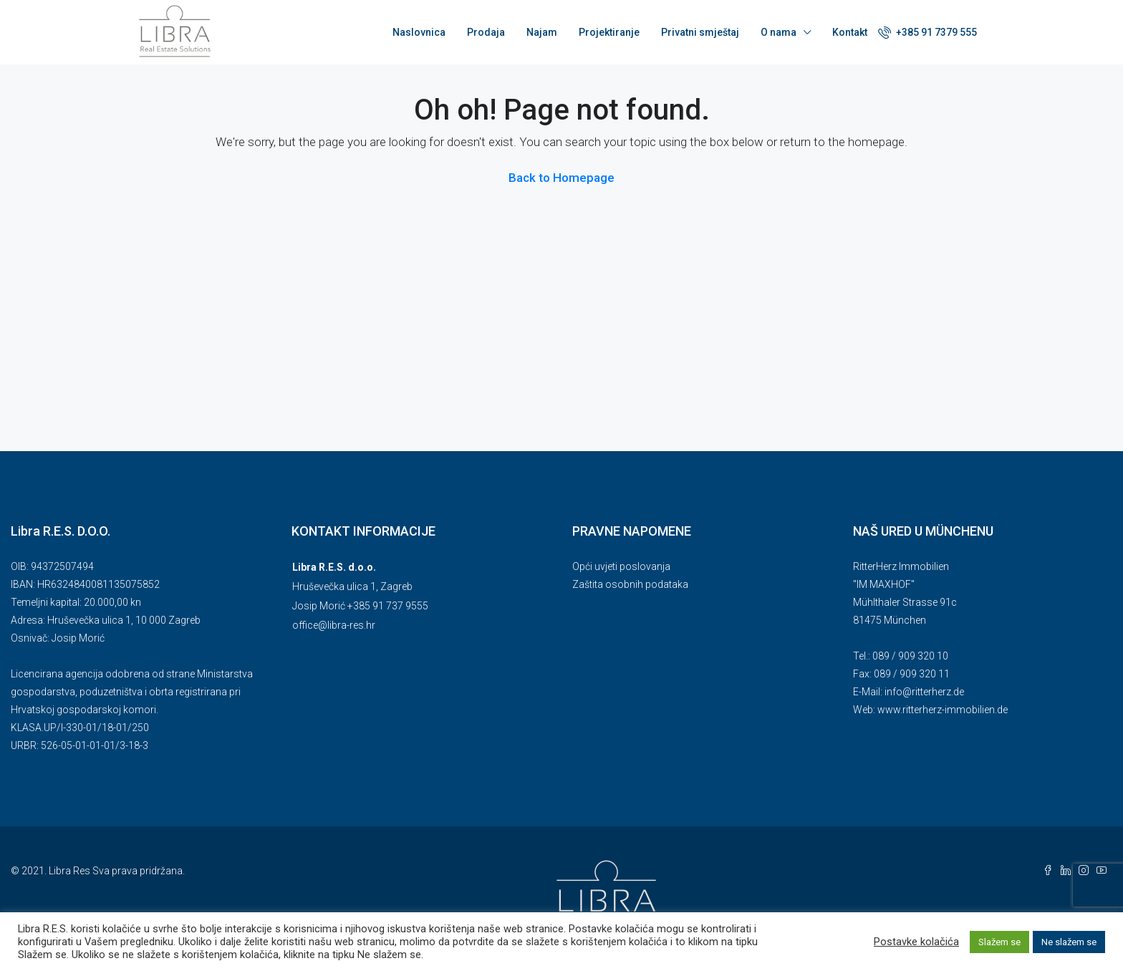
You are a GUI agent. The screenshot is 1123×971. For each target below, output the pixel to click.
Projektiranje (609, 32)
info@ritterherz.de (924, 691)
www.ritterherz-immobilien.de (942, 709)
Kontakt (849, 32)
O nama (778, 32)
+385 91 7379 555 (927, 32)
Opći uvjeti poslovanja (621, 566)
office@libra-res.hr (333, 625)
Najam (541, 32)
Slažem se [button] (999, 942)
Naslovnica (418, 32)
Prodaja (486, 32)
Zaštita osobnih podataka (630, 584)
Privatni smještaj (700, 32)
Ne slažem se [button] (1069, 942)
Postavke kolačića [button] (916, 941)
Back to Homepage (561, 177)
